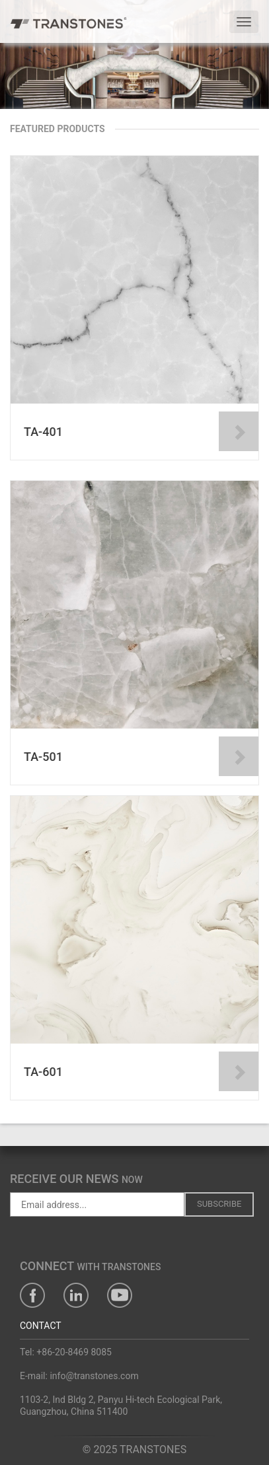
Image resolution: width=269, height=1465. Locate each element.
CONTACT (40, 1325)
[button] (20, 65)
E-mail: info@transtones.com (79, 1376)
